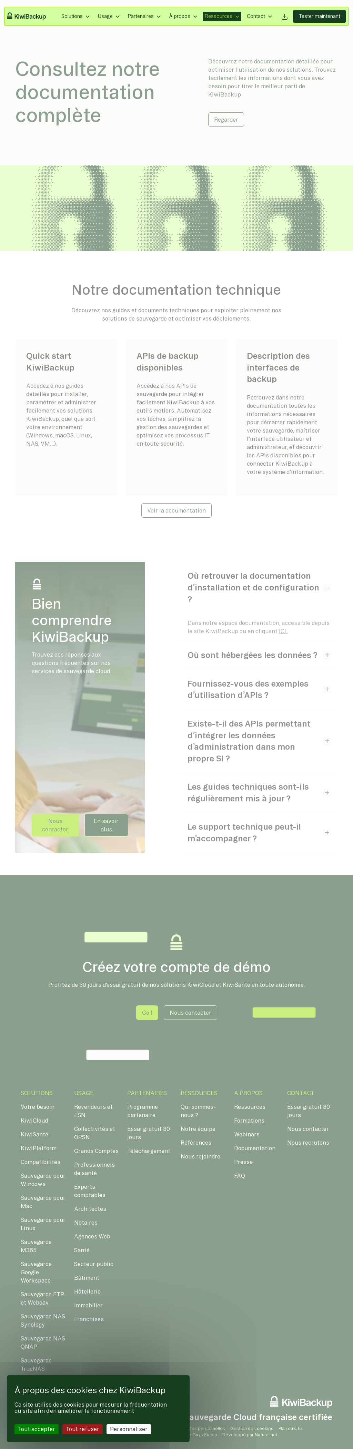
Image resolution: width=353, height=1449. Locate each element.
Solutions (72, 16)
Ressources (218, 16)
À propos (179, 16)
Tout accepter (36, 1429)
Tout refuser (82, 1429)
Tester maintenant (319, 16)
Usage (105, 16)
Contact (256, 16)
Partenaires (141, 16)
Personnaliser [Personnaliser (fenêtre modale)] (129, 1429)
